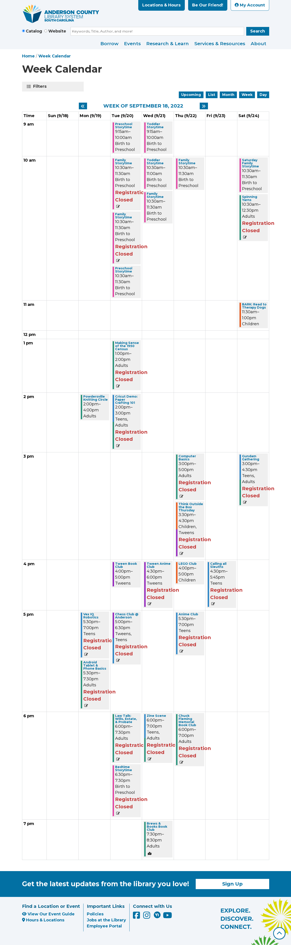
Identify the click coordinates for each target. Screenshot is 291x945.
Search (257, 31)
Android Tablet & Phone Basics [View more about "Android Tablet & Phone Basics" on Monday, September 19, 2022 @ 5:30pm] (94, 665)
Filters (40, 86)
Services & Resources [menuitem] (219, 43)
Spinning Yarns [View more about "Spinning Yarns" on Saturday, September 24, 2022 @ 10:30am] (249, 198)
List (211, 95)
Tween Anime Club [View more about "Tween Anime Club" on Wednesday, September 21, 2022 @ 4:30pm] (159, 565)
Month (228, 95)
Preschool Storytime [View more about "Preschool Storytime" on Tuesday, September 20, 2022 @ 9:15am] (123, 125)
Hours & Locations (43, 920)
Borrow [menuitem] (109, 43)
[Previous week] (83, 106)
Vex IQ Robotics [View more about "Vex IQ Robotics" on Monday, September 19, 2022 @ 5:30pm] (90, 616)
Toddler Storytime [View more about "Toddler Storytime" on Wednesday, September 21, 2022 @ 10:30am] (155, 162)
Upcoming (191, 95)
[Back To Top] (279, 933)
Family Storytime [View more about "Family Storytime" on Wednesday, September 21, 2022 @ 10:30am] (155, 195)
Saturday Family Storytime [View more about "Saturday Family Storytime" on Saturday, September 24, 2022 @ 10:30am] (250, 163)
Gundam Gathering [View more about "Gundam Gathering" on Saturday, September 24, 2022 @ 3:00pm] (250, 458)
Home (28, 56)
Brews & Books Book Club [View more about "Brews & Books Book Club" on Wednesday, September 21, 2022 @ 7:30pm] (157, 826)
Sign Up (232, 884)
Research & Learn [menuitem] (167, 43)
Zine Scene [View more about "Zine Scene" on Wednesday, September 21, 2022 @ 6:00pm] (156, 715)
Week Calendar (54, 56)
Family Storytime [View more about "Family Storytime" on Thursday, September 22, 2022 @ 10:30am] (187, 162)
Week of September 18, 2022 (143, 106)
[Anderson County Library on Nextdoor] (157, 914)
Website (57, 31)
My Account (250, 5)
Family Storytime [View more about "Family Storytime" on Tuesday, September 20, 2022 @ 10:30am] (123, 162)
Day (263, 95)
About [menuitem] (258, 43)
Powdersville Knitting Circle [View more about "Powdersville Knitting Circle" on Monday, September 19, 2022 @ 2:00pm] (95, 398)
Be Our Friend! (207, 5)
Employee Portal (104, 926)
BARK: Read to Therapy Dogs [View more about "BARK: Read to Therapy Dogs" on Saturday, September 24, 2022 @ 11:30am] (254, 306)
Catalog (34, 31)
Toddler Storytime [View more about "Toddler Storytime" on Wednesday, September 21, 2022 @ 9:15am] (155, 125)
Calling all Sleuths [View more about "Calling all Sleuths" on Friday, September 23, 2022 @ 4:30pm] (218, 565)
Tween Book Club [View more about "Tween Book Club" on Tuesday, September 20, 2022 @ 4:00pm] (126, 565)
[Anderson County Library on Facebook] (137, 916)
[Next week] (204, 106)
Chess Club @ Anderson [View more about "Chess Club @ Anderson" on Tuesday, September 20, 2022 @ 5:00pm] (126, 616)
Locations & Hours (161, 5)
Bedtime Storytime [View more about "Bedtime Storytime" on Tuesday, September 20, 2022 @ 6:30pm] (123, 768)
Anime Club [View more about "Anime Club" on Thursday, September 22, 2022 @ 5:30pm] (188, 614)
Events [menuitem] (132, 43)
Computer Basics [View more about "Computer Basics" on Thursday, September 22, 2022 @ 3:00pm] (187, 458)
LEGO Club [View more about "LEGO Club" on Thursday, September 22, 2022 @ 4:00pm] (188, 563)
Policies (95, 914)
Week (247, 95)
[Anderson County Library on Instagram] (147, 916)
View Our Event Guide (48, 914)
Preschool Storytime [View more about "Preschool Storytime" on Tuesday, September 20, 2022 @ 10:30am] (123, 270)
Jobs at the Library (106, 920)
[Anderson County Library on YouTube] (167, 916)
